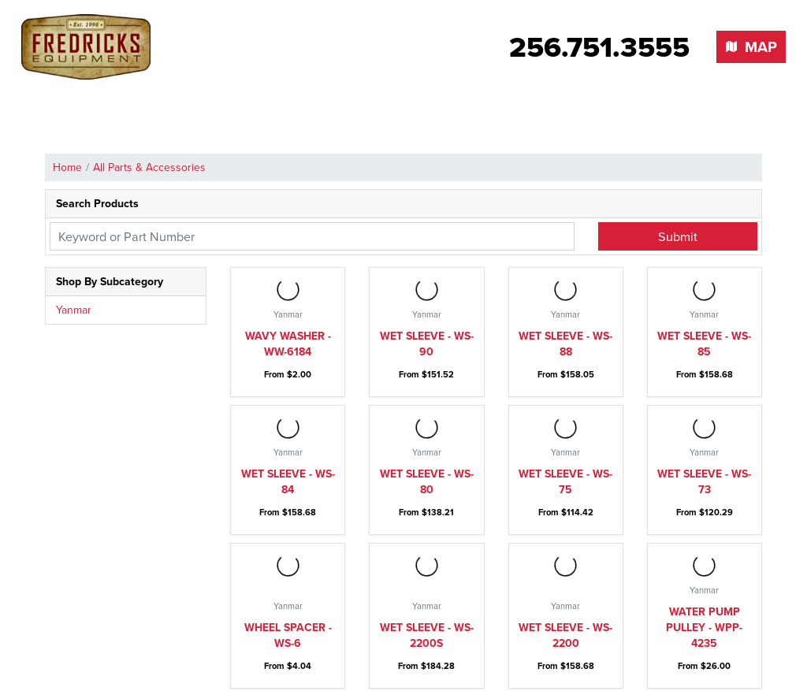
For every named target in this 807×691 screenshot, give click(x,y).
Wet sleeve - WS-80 (427, 482)
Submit (677, 236)
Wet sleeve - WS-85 (704, 344)
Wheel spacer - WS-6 (288, 635)
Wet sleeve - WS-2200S (427, 635)
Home (67, 167)
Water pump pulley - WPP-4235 (704, 628)
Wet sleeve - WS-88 (565, 344)
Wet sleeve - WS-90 (427, 344)
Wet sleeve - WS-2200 (565, 635)
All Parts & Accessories (149, 167)
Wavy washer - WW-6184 (288, 344)
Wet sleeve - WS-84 (288, 482)
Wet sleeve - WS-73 (704, 482)
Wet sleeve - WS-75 (565, 482)
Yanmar (73, 310)
